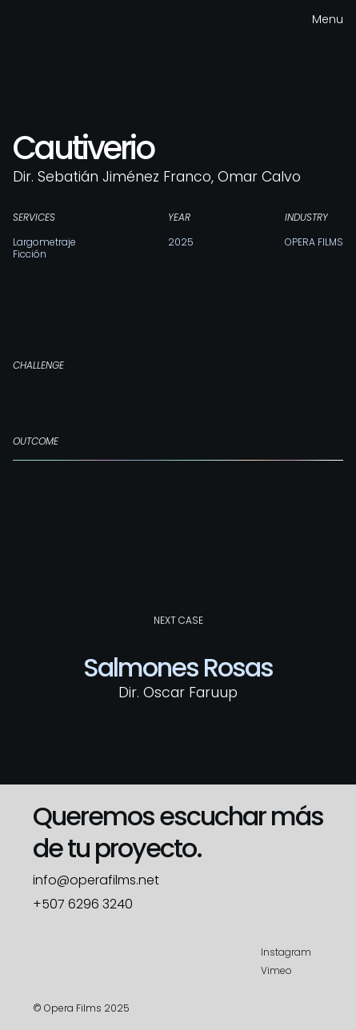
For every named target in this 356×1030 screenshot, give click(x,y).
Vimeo (276, 970)
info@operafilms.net (96, 880)
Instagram (286, 952)
